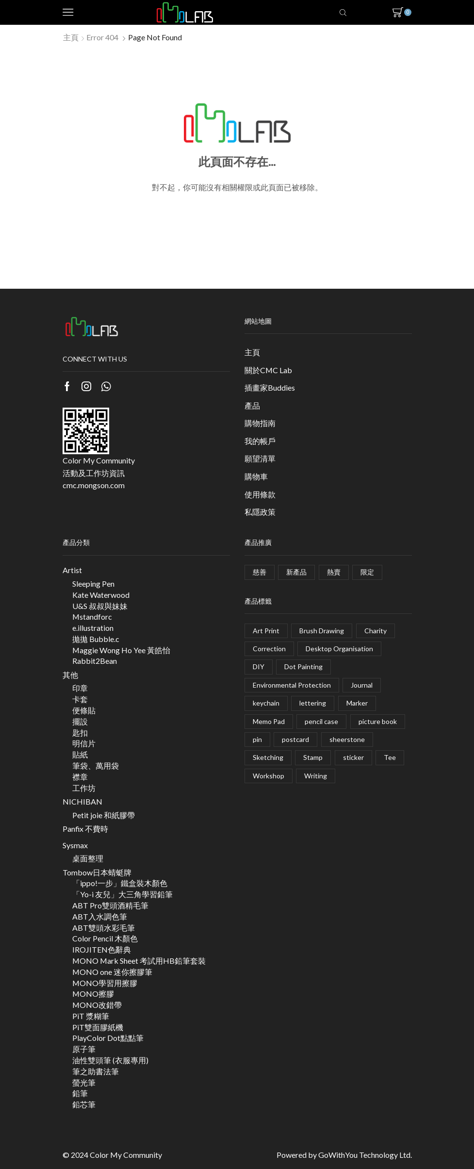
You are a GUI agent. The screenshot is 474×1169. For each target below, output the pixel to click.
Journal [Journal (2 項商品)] (362, 685)
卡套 (80, 699)
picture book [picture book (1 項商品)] (378, 721)
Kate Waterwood (101, 594)
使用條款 (260, 494)
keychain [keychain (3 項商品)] (266, 703)
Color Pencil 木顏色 (105, 938)
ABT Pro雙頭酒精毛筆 (110, 905)
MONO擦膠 (93, 993)
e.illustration (93, 627)
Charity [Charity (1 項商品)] (375, 630)
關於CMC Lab (268, 370)
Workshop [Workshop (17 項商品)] (268, 776)
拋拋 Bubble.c (95, 638)
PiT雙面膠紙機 (97, 1027)
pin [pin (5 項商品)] (257, 739)
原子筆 (84, 1049)
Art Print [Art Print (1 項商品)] (266, 630)
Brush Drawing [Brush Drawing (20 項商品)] (321, 630)
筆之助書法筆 (95, 1071)
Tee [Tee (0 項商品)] (390, 757)
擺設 (80, 721)
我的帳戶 (260, 440)
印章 (80, 687)
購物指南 (260, 423)
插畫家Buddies (270, 387)
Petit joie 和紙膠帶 (103, 815)
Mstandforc (92, 616)
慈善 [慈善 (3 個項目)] (259, 572)
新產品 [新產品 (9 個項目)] (296, 572)
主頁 (71, 37)
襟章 (80, 776)
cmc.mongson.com (94, 485)
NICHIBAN (82, 801)
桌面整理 (87, 858)
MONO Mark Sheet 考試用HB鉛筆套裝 (139, 960)
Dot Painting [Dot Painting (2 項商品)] (303, 666)
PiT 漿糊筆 (90, 1016)
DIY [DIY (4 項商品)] (258, 666)
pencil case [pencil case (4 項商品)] (321, 721)
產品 (252, 405)
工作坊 (84, 787)
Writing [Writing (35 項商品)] (315, 776)
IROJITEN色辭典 (101, 949)
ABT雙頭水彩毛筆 (103, 927)
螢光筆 (84, 1082)
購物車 (256, 476)
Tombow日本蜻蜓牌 (97, 872)
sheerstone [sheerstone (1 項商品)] (347, 739)
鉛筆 (80, 1093)
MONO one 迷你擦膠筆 (112, 971)
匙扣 (80, 732)
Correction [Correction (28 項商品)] (269, 648)
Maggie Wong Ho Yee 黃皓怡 (121, 650)
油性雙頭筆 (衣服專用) (110, 1060)
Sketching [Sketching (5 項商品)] (268, 757)
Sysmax (75, 845)
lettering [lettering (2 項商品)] (312, 703)
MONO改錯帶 (97, 1004)
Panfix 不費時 (85, 828)
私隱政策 (260, 511)
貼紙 (80, 754)
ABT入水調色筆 (99, 916)
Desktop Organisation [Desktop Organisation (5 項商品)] (339, 648)
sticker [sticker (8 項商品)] (353, 757)
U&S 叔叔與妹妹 (100, 605)
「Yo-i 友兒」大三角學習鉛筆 (122, 894)
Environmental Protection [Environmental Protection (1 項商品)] (292, 685)
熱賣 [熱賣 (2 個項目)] (334, 572)
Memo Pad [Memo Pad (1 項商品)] (269, 721)
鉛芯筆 (84, 1104)
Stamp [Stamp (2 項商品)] (313, 757)
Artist (72, 570)
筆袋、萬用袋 (95, 765)
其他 (70, 674)
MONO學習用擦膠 (104, 983)
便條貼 (84, 710)
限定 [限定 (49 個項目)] (367, 572)
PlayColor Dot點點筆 (108, 1037)
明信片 (84, 743)
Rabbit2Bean (94, 660)
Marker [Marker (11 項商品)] (357, 703)
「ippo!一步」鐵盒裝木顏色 (119, 883)
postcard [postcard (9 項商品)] (295, 739)
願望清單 (260, 458)
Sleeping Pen (93, 583)
